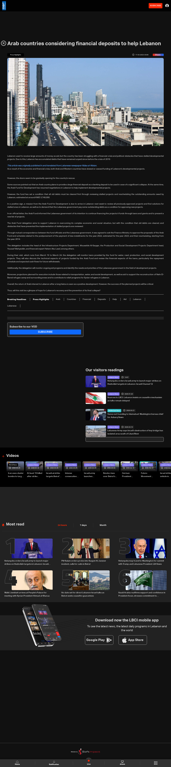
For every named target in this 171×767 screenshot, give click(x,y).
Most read (15, 524)
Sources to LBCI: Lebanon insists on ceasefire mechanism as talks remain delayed (134, 399)
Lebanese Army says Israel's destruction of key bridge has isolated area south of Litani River (135, 432)
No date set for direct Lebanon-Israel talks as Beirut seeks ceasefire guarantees (82, 593)
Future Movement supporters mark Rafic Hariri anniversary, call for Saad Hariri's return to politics (149, 475)
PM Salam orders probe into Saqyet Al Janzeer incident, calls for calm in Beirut (83, 562)
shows (122, 763)
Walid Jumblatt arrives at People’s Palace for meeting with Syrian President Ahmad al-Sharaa (27, 593)
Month (102, 525)
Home (17, 763)
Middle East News (114, 410)
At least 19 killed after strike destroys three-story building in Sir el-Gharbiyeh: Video (35, 475)
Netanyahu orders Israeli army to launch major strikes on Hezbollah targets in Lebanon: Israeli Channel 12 (134, 382)
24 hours (62, 525)
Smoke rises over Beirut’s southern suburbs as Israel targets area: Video (109, 475)
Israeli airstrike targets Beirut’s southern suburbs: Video (53, 475)
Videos (12, 456)
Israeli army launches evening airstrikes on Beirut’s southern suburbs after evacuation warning (90, 475)
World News (13, 464)
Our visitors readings (104, 370)
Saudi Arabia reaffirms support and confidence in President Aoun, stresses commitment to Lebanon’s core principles (141, 594)
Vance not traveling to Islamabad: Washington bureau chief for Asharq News (135, 415)
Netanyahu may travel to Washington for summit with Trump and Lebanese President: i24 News (141, 562)
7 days (82, 525)
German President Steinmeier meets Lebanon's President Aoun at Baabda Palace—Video (129, 475)
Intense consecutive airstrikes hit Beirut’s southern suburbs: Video (72, 475)
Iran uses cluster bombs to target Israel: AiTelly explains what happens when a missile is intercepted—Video (16, 475)
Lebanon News (113, 377)
